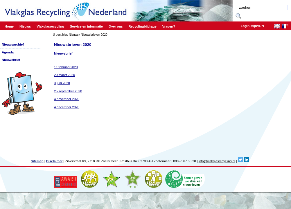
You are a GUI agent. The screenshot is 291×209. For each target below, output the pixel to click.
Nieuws (73, 34)
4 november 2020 (66, 99)
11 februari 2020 (66, 67)
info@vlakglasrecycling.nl (217, 161)
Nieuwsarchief (13, 44)
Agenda (8, 52)
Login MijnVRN (252, 26)
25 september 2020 (68, 91)
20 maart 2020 (64, 75)
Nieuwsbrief (11, 60)
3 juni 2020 (62, 83)
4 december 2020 (66, 107)
